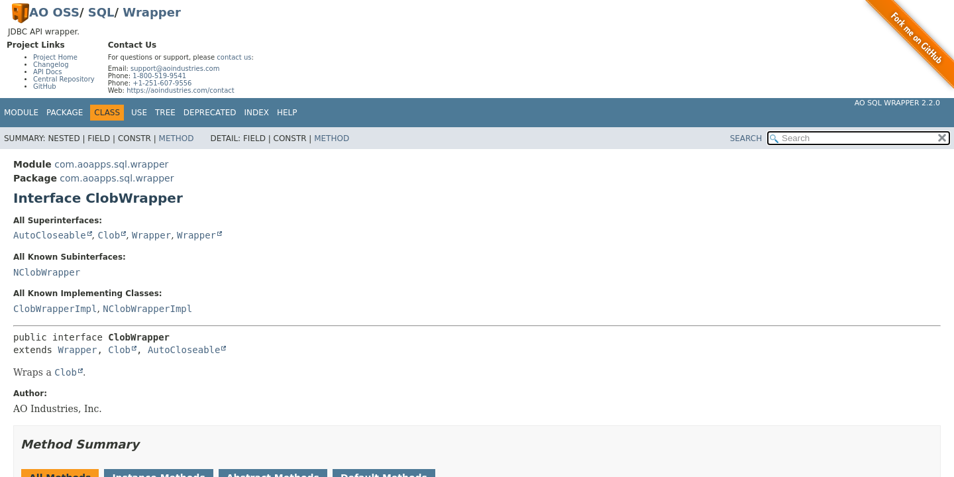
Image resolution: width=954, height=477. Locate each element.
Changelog (51, 64)
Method (176, 138)
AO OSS (54, 12)
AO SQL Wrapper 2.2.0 (897, 103)
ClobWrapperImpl (55, 308)
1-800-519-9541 (159, 76)
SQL (101, 12)
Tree (165, 112)
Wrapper (151, 12)
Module (21, 112)
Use (139, 112)
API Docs (47, 72)
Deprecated (210, 112)
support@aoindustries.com (175, 68)
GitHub (44, 86)
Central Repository (64, 79)
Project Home (55, 57)
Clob (108, 235)
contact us (234, 57)
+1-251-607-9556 (161, 83)
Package (64, 112)
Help (287, 112)
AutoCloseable (49, 235)
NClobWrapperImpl (147, 308)
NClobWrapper (46, 272)
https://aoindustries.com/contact (181, 90)
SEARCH (746, 138)
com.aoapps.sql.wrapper (111, 164)
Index (257, 112)
